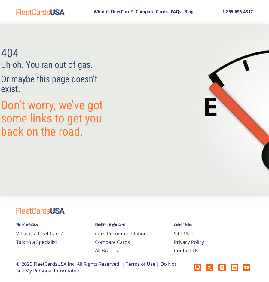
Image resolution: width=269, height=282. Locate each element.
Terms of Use (140, 264)
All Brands (106, 250)
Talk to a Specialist (36, 242)
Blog (188, 12)
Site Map (184, 233)
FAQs (176, 12)
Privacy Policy (189, 242)
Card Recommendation (121, 233)
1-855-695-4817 (237, 12)
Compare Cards (151, 12)
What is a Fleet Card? (39, 233)
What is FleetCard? (113, 12)
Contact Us (186, 250)
